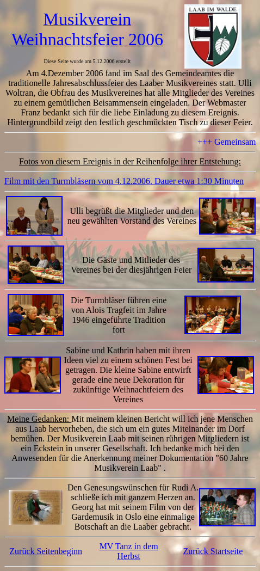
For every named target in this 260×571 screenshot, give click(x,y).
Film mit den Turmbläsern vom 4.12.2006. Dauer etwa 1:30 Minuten (124, 181)
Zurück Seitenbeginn (45, 551)
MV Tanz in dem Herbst (129, 551)
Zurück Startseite (213, 551)
